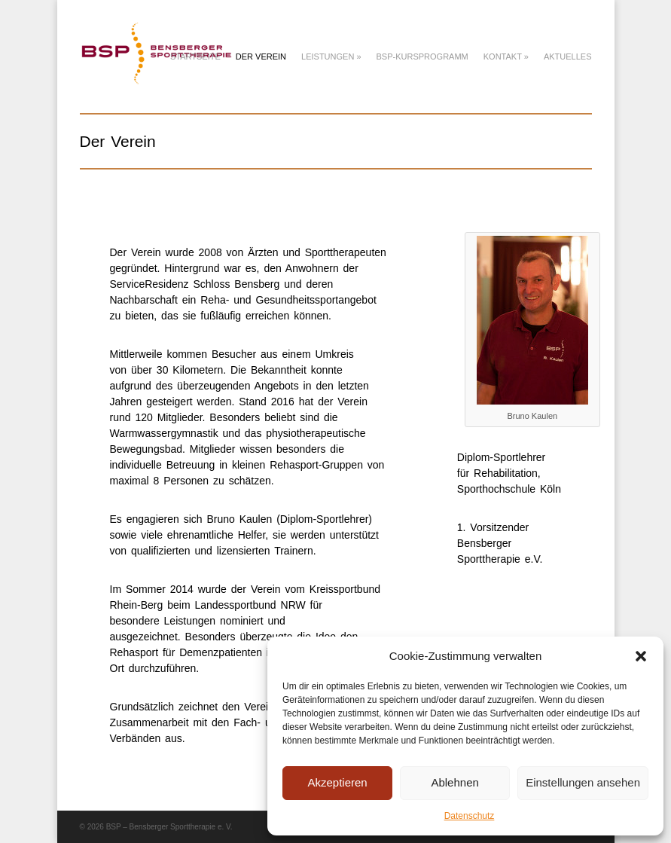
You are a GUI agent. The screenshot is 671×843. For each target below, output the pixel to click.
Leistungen (331, 56)
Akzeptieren (337, 782)
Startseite (195, 56)
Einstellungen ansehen (583, 782)
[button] (640, 656)
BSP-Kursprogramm (422, 56)
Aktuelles (568, 56)
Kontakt (506, 56)
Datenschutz (469, 816)
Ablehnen (454, 782)
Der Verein (261, 56)
